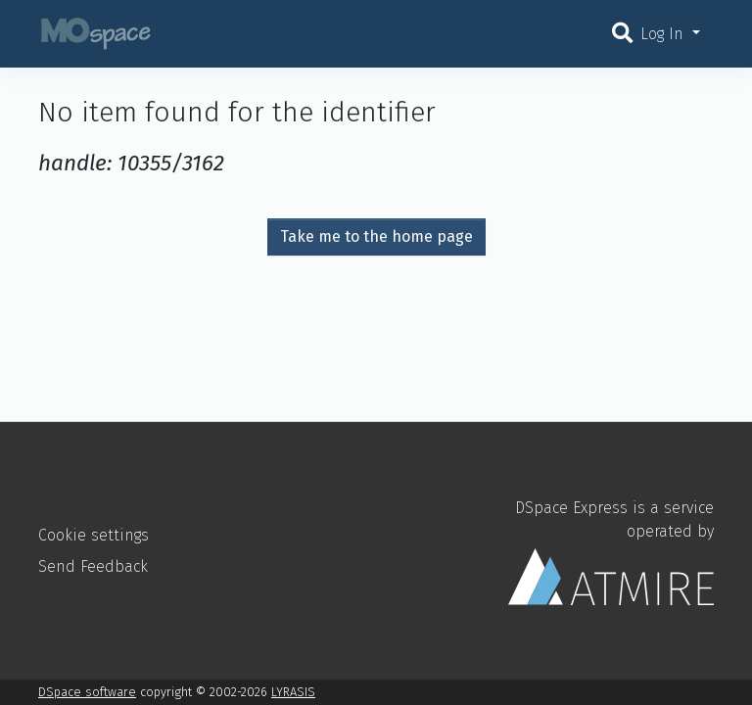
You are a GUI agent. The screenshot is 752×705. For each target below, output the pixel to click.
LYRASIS (293, 691)
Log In (664, 33)
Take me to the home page (376, 236)
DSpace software (87, 691)
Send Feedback (93, 566)
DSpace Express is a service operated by (611, 551)
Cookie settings (93, 535)
